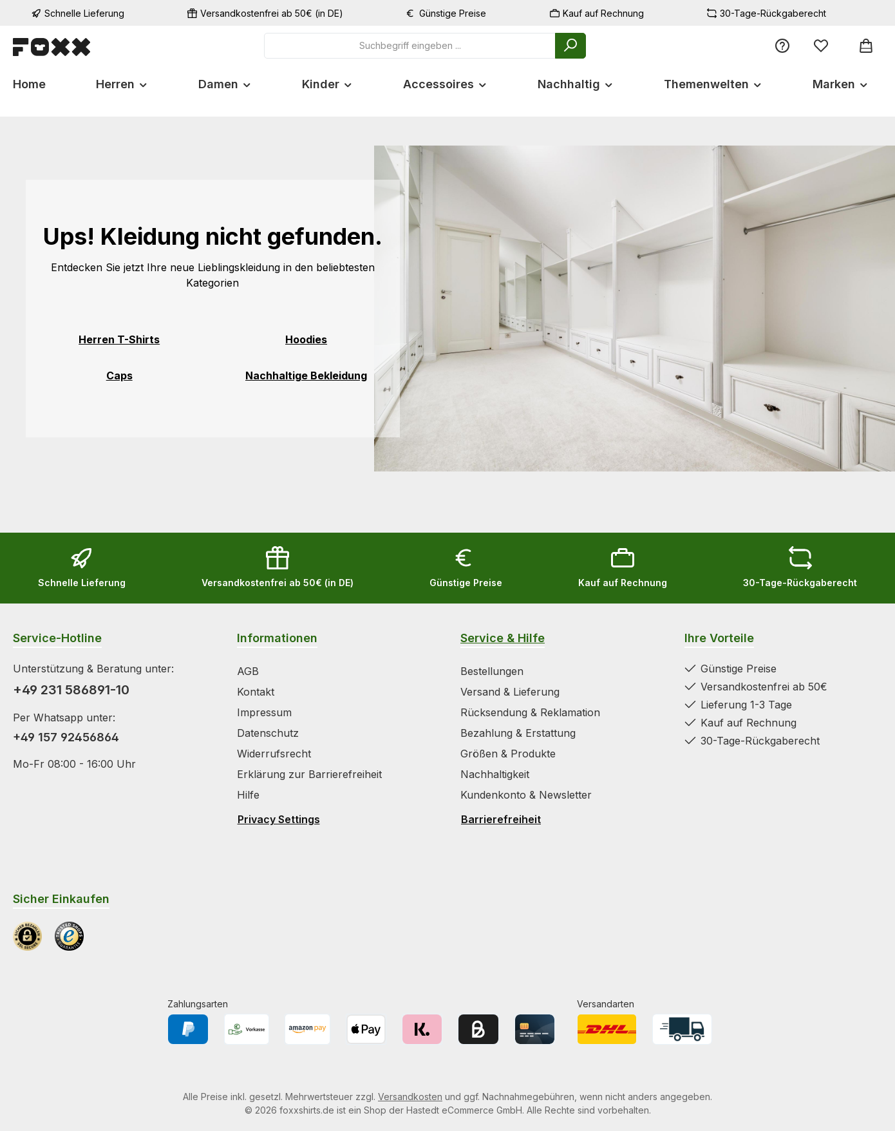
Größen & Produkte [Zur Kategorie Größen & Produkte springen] (508, 753)
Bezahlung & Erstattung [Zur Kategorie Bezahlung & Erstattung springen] (518, 733)
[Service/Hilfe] (782, 45)
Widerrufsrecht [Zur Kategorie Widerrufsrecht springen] (274, 753)
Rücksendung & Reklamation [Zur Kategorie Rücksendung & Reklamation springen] (530, 712)
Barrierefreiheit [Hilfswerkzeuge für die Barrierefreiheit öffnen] (501, 819)
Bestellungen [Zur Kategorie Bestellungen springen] (491, 671)
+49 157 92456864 (66, 737)
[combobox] (410, 46)
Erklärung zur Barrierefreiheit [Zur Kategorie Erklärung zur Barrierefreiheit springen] (309, 774)
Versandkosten (410, 1096)
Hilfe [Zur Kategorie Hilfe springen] (248, 794)
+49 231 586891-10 (71, 690)
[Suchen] (570, 46)
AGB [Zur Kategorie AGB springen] (248, 671)
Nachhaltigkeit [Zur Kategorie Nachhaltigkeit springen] (494, 774)
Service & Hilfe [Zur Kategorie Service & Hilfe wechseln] (502, 638)
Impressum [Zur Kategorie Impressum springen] (264, 712)
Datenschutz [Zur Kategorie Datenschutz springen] (268, 733)
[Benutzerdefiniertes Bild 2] (69, 936)
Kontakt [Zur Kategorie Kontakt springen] (255, 691)
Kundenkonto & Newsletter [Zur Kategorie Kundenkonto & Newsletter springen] (526, 794)
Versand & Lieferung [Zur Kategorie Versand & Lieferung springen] (510, 691)
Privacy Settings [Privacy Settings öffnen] (279, 819)
